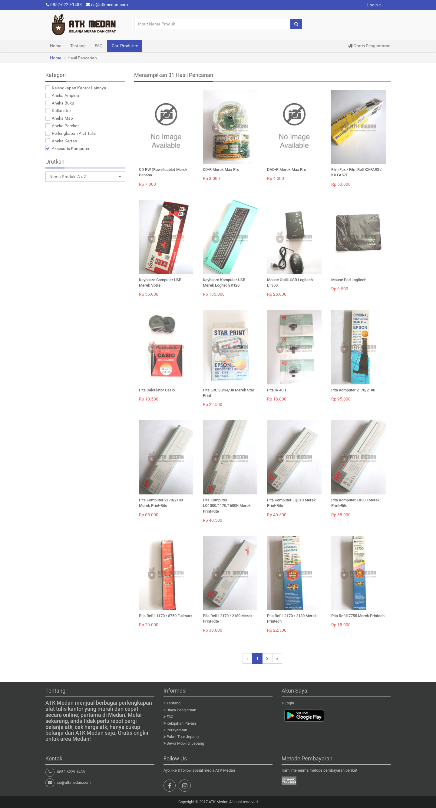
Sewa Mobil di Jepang (185, 743)
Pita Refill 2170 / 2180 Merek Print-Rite (228, 618)
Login (374, 4)
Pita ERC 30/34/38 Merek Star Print (228, 393)
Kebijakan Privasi (181, 723)
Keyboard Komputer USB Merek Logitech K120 (224, 283)
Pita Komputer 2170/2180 (353, 390)
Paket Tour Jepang (183, 736)
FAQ (99, 45)
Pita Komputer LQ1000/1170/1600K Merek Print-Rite (227, 505)
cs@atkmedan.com (107, 4)
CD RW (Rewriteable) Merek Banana (163, 172)
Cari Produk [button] (125, 45)
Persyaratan (177, 730)
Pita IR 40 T (277, 390)
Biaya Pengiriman (181, 710)
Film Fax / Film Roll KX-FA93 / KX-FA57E (356, 172)
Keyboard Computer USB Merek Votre (160, 283)
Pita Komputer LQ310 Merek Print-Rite (291, 503)
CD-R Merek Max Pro (221, 169)
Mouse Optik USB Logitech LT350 (290, 283)
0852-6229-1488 (64, 4)
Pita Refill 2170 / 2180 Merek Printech (292, 618)
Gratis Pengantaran (369, 45)
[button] (85, 176)
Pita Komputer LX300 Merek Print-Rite (355, 503)
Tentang (78, 45)
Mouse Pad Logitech (348, 280)
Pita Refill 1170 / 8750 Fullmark (166, 615)
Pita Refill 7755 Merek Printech (358, 615)
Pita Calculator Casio (157, 390)
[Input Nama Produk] (212, 24)
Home (55, 45)
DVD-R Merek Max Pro (286, 169)
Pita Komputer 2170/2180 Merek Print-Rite (161, 503)
